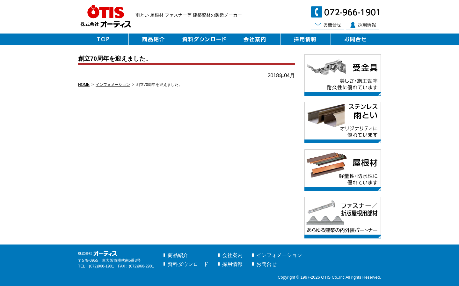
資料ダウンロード (188, 264)
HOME (84, 84)
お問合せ (266, 264)
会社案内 (232, 255)
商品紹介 (178, 255)
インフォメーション (113, 84)
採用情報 (232, 264)
